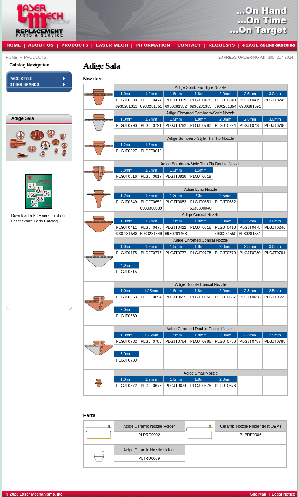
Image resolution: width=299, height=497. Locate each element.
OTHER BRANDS (37, 85)
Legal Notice (283, 494)
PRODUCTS (35, 57)
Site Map (258, 494)
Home (12, 57)
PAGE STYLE (37, 79)
